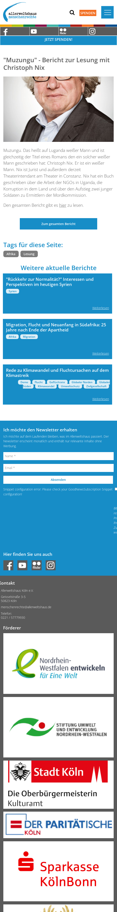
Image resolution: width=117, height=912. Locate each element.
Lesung (29, 254)
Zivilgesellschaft (96, 386)
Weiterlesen (100, 308)
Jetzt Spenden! (58, 39)
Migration (29, 336)
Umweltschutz (70, 386)
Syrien (13, 291)
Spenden (87, 13)
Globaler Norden (82, 382)
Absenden (58, 480)
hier (62, 205)
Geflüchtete (57, 382)
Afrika (10, 254)
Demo (24, 382)
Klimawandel (46, 386)
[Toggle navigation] (107, 12)
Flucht (39, 382)
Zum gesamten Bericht (58, 224)
